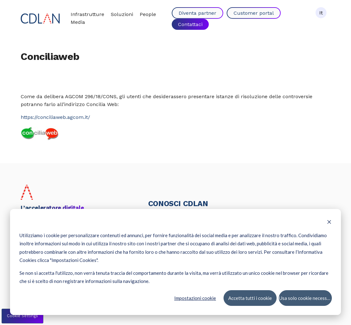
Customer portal (254, 13)
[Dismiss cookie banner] (329, 222)
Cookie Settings (22, 315)
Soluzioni (122, 14)
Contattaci (190, 24)
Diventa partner (197, 13)
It (321, 13)
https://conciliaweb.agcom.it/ (55, 117)
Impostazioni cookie (195, 298)
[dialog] (175, 262)
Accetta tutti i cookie (250, 298)
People (148, 14)
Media (78, 22)
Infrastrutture (87, 14)
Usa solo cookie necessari (305, 298)
